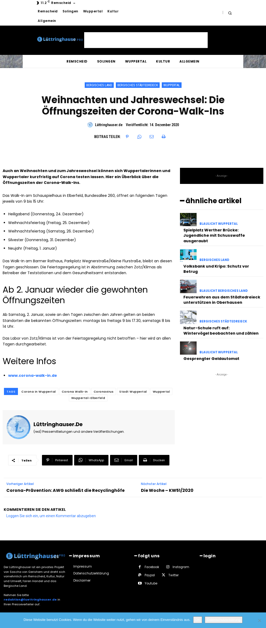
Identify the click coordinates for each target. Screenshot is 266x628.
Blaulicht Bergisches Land (223, 276)
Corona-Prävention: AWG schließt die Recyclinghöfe (65, 490)
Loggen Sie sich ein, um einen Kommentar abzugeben (51, 516)
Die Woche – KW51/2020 (167, 490)
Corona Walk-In (75, 391)
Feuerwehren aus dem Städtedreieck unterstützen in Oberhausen (219, 284)
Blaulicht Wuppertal (218, 222)
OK (197, 620)
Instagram (180, 566)
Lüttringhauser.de (108, 125)
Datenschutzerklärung (223, 620)
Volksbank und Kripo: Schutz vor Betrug (220, 256)
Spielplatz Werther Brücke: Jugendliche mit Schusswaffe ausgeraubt (221, 230)
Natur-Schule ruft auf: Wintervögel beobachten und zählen (218, 313)
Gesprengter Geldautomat (209, 339)
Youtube (151, 583)
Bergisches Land (99, 85)
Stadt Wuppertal (133, 391)
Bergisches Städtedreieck (138, 85)
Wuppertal (172, 85)
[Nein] (259, 620)
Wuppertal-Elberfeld (88, 398)
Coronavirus (104, 391)
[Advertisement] (146, 40)
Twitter (173, 574)
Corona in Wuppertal (38, 391)
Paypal (150, 574)
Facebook (152, 566)
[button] (229, 12)
